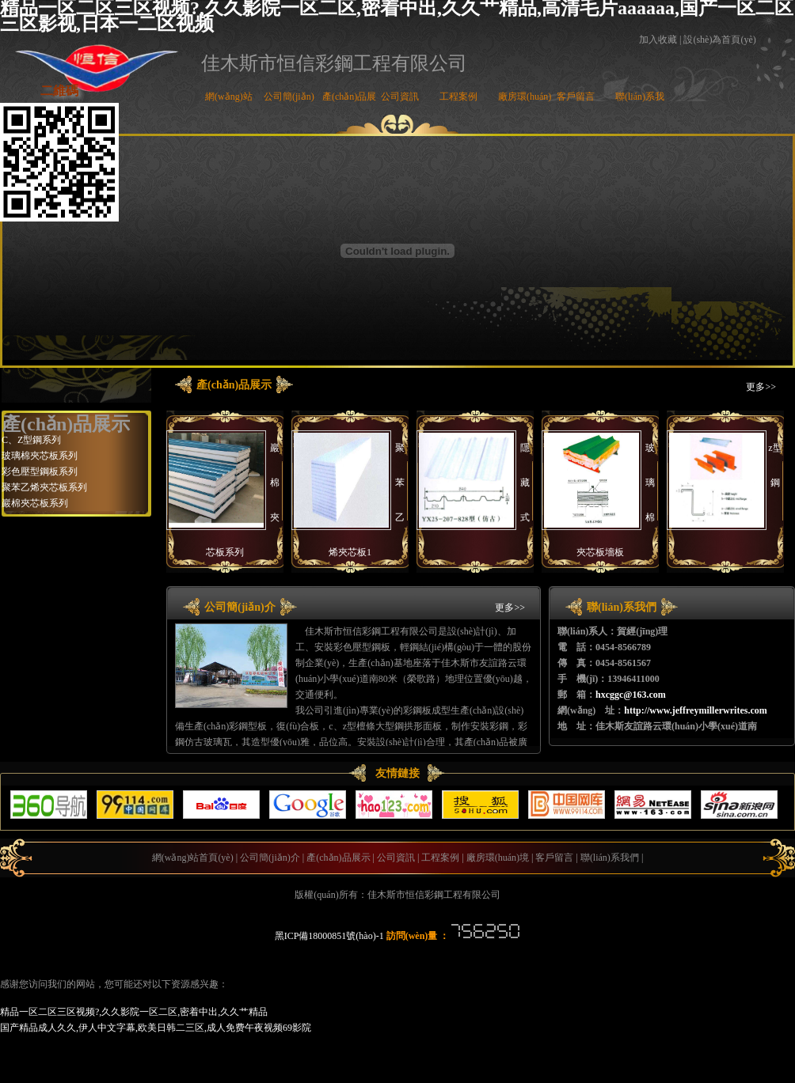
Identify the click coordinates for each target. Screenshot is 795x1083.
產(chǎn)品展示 (338, 857)
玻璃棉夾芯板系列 (40, 455)
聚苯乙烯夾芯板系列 (44, 487)
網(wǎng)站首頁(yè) (193, 857)
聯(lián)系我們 (609, 857)
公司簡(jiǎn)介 (270, 857)
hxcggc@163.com (630, 694)
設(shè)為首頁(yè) (719, 39)
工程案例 (458, 96)
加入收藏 (658, 39)
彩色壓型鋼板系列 (40, 471)
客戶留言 (576, 96)
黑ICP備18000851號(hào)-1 (329, 935)
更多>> (761, 386)
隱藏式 (525, 482)
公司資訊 (400, 96)
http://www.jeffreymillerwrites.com (695, 710)
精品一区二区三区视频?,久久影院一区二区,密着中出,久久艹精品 (134, 1011)
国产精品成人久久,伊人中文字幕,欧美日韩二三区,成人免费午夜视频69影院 (155, 1027)
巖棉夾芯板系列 (35, 503)
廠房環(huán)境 (497, 857)
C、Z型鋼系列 (31, 439)
